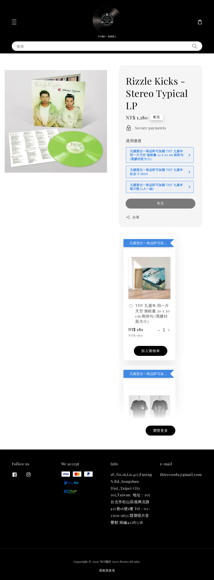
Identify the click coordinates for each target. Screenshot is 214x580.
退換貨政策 (107, 570)
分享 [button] (132, 217)
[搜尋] (194, 46)
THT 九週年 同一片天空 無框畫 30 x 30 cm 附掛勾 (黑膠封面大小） (149, 313)
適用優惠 (133, 140)
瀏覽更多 (160, 430)
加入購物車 (150, 350)
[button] (14, 22)
